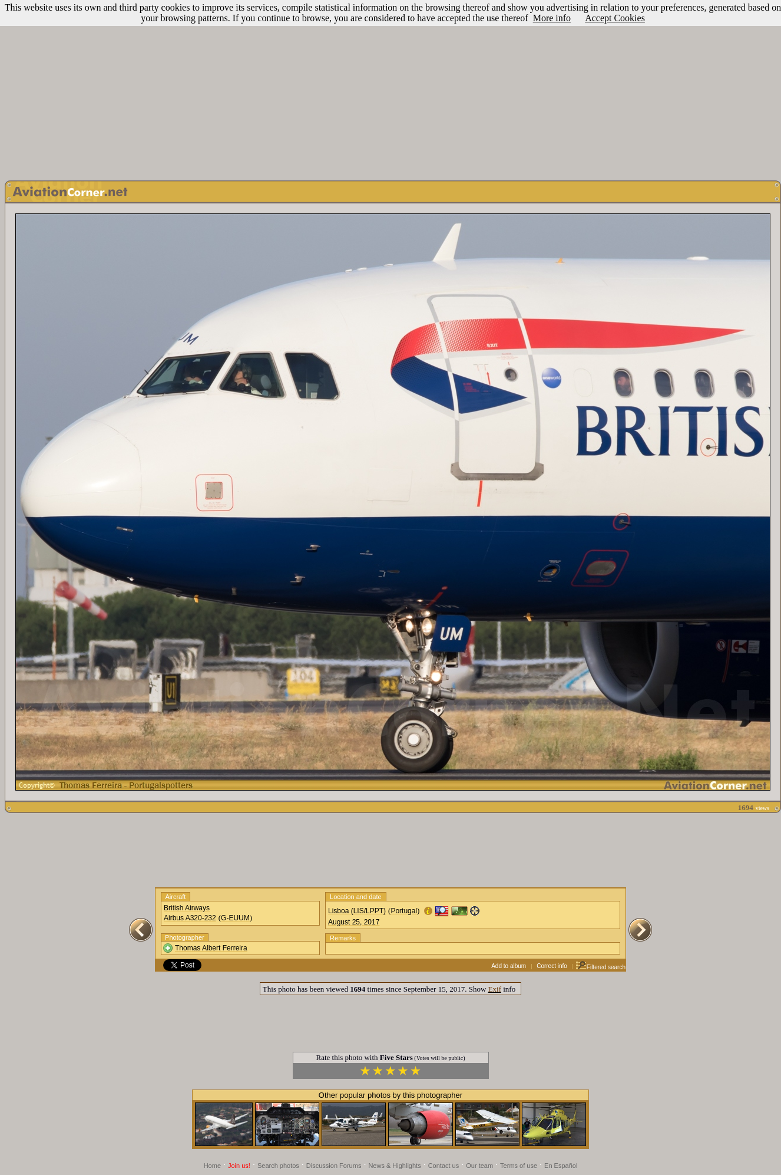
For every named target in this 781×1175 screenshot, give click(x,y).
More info (552, 18)
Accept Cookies (615, 18)
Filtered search (600, 967)
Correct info (552, 966)
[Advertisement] (390, 87)
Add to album (508, 966)
